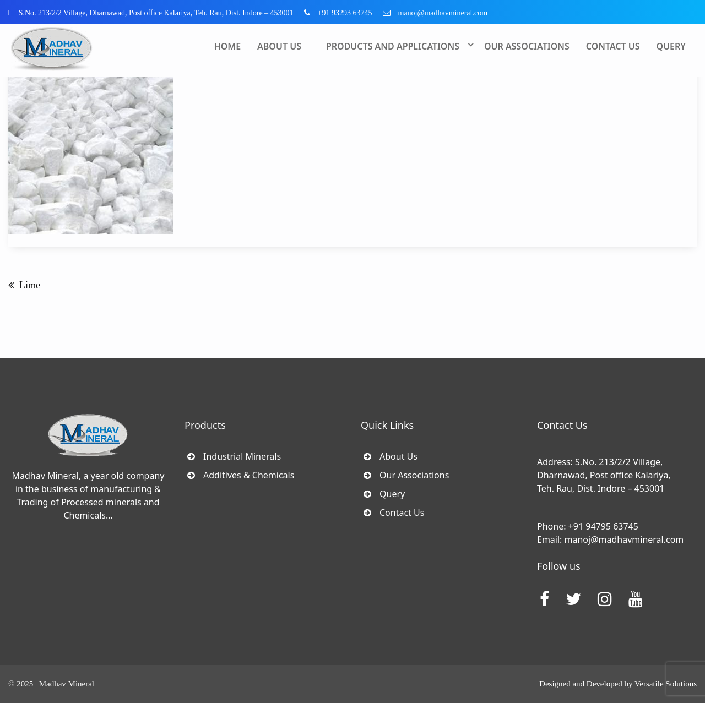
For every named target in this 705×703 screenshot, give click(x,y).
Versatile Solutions (665, 683)
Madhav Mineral (66, 683)
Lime (29, 285)
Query (671, 46)
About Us (279, 46)
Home (227, 46)
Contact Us (613, 46)
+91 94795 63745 (603, 526)
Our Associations (527, 46)
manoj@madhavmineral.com (624, 539)
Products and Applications (392, 46)
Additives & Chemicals (249, 475)
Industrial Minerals (242, 456)
